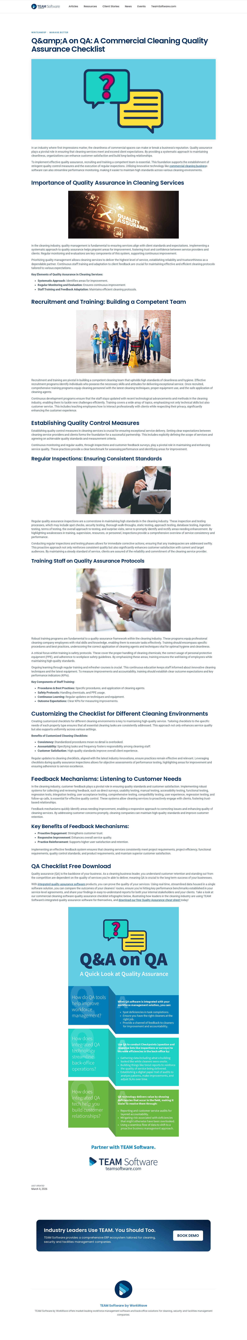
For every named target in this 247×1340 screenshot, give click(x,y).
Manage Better (59, 32)
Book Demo (188, 1235)
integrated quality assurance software (61, 884)
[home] (46, 6)
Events (141, 6)
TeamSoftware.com (163, 6)
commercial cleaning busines (187, 166)
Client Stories (111, 6)
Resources (90, 6)
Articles (73, 6)
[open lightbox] (123, 99)
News (128, 6)
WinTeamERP (38, 32)
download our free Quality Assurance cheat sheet (150, 900)
